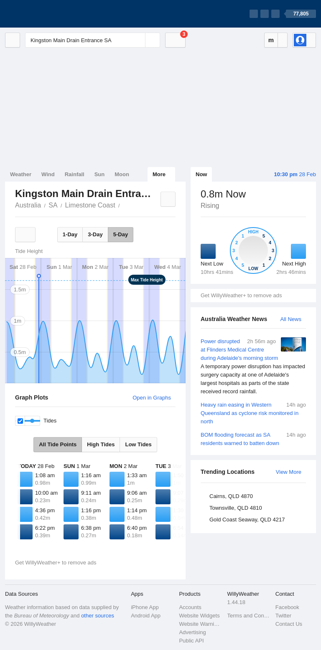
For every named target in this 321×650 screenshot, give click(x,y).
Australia (28, 205)
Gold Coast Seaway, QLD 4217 (247, 519)
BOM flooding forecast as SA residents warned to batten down (253, 438)
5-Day (120, 234)
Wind (48, 174)
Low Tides (138, 444)
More (159, 174)
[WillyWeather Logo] (44, 14)
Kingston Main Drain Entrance (124, 204)
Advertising (192, 632)
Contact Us (288, 624)
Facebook (287, 607)
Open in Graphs (151, 398)
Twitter (283, 615)
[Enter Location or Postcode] (92, 40)
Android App (145, 615)
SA (52, 205)
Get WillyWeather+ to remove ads (241, 295)
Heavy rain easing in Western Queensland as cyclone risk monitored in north (253, 413)
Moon (122, 174)
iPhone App (145, 607)
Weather (20, 174)
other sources (97, 615)
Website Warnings (200, 624)
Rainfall (74, 174)
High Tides (101, 444)
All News (290, 319)
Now (201, 174)
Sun (99, 174)
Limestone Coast (90, 205)
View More (288, 472)
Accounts (190, 607)
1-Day (70, 234)
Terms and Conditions (248, 615)
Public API (191, 640)
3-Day (95, 234)
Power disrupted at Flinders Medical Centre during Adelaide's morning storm (253, 366)
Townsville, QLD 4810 (235, 508)
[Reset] (138, 40)
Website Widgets (199, 615)
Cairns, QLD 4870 (231, 496)
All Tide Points (57, 444)
